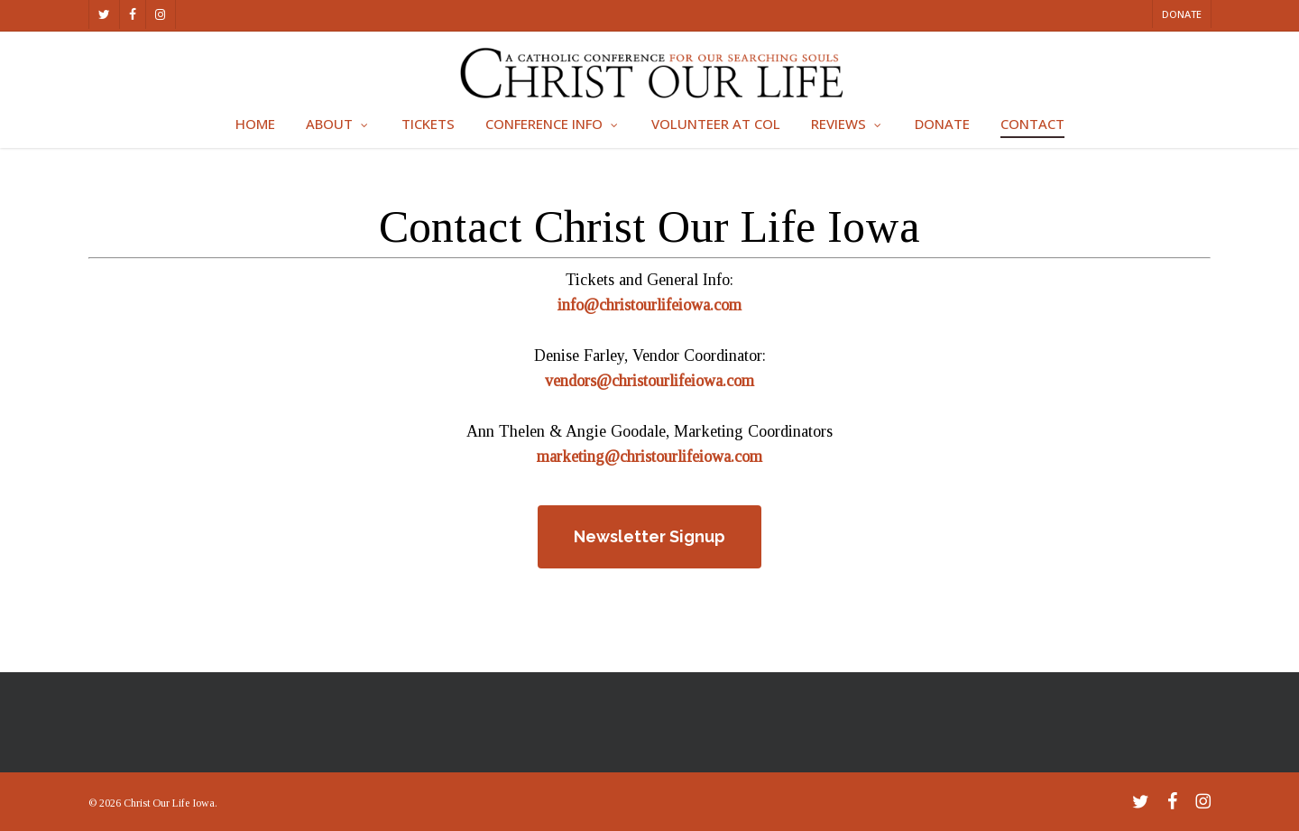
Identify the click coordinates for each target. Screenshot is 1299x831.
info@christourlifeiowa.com (649, 305)
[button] (649, 536)
